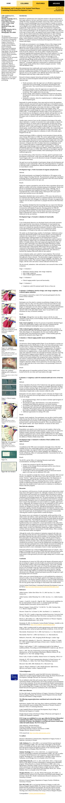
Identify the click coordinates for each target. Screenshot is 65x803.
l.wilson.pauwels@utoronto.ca (37, 793)
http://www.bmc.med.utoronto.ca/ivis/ (40, 733)
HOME (9, 3)
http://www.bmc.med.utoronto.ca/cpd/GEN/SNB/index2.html (42, 587)
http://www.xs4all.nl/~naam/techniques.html (43, 624)
